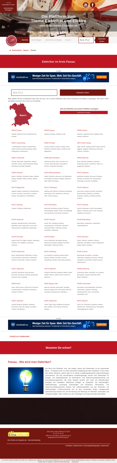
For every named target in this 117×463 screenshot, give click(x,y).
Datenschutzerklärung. (62, 462)
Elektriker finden (102, 40)
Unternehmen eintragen (53, 40)
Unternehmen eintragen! (83, 112)
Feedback (68, 446)
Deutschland (15, 50)
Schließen (75, 462)
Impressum (105, 446)
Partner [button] (68, 40)
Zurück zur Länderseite (19, 336)
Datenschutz (78, 446)
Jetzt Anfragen (36, 40)
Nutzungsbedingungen (92, 446)
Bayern (26, 50)
